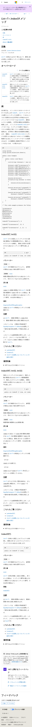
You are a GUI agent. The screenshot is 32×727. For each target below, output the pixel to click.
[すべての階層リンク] (2, 13)
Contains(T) (10, 352)
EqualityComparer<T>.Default (12, 326)
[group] (16, 190)
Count (7, 621)
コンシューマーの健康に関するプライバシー (13, 722)
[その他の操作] (29, 13)
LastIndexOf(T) (11, 350)
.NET (7, 13)
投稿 (2, 720)
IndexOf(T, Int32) (7, 39)
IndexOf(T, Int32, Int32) (4, 86)
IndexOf (14, 113)
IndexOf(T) (4, 96)
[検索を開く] (22, 2)
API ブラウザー (14, 13)
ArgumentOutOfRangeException (12, 305)
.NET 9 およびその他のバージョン (15, 365)
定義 (4, 33)
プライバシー (9, 720)
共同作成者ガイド (17, 662)
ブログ (23, 717)
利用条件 (3, 724)
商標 (9, 724)
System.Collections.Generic (14, 50)
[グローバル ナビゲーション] (1, 2)
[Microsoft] (16, 2)
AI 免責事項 (4, 717)
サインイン (28, 2)
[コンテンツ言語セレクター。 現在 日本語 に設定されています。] (4, 709)
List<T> (3, 57)
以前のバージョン (14, 717)
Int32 (10, 274)
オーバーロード (7, 35)
